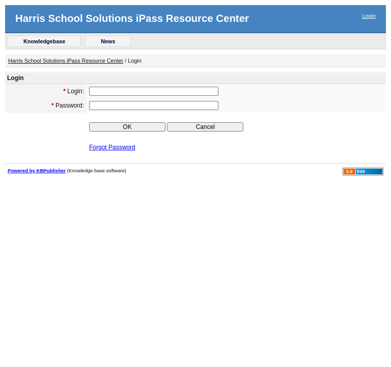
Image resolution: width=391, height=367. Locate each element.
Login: (73, 91)
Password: (67, 105)
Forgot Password (112, 147)
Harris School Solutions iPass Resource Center (132, 18)
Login (369, 16)
